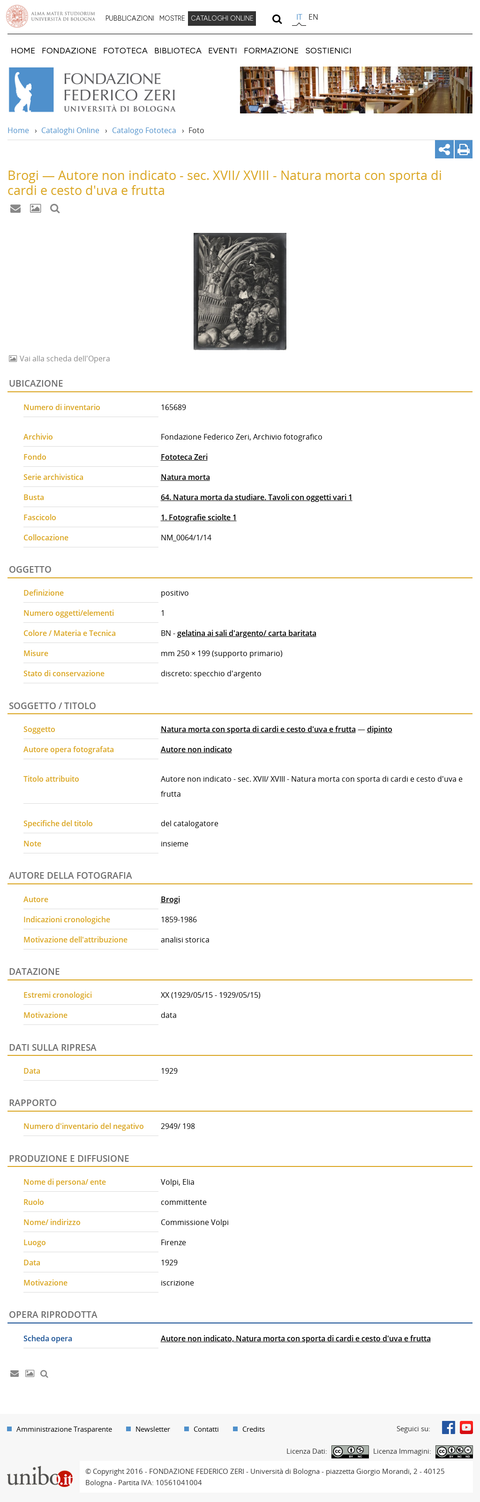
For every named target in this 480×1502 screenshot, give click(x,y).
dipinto (379, 729)
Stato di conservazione (64, 673)
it (299, 17)
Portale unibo (39, 1466)
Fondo (34, 457)
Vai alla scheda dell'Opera (64, 358)
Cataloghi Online (70, 130)
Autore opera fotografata (68, 749)
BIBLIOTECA (178, 50)
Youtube (466, 1427)
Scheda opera (47, 1338)
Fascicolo (39, 517)
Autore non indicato (196, 749)
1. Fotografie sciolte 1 (199, 517)
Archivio (38, 437)
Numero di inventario (61, 407)
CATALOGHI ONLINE (222, 18)
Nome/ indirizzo (52, 1222)
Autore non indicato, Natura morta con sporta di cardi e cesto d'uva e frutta (296, 1338)
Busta (33, 497)
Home (18, 130)
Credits (253, 1429)
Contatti (206, 1429)
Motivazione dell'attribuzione (75, 939)
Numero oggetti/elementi (68, 613)
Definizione (43, 593)
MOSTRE (172, 18)
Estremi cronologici (57, 995)
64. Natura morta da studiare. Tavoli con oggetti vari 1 (256, 497)
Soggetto (39, 729)
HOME (23, 50)
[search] (277, 18)
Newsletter (152, 1429)
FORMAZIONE (271, 50)
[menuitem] (130, 18)
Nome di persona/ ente (64, 1182)
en (313, 17)
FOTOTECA (125, 50)
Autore (35, 899)
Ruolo (33, 1202)
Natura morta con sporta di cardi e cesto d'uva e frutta (258, 729)
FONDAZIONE (69, 50)
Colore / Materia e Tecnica (69, 633)
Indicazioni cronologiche (66, 919)
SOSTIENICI (328, 50)
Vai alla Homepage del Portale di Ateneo (51, 16)
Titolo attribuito (51, 779)
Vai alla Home (105, 90)
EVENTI (222, 50)
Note (32, 843)
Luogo (34, 1242)
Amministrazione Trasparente (64, 1429)
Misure (35, 653)
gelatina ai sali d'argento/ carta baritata (246, 633)
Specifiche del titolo (58, 823)
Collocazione (45, 537)
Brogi (170, 899)
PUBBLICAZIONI (129, 18)
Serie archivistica (53, 477)
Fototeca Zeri (184, 457)
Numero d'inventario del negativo (83, 1126)
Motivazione (45, 1015)
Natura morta (185, 477)
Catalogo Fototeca (144, 130)
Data (31, 1071)
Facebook (448, 1427)
